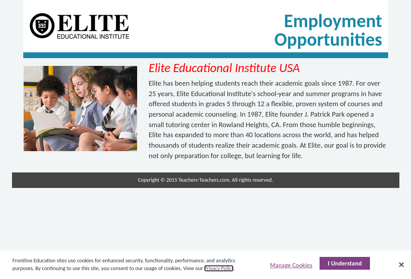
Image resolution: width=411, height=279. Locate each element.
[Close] (401, 264)
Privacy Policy (219, 268)
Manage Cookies (291, 265)
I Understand (345, 263)
